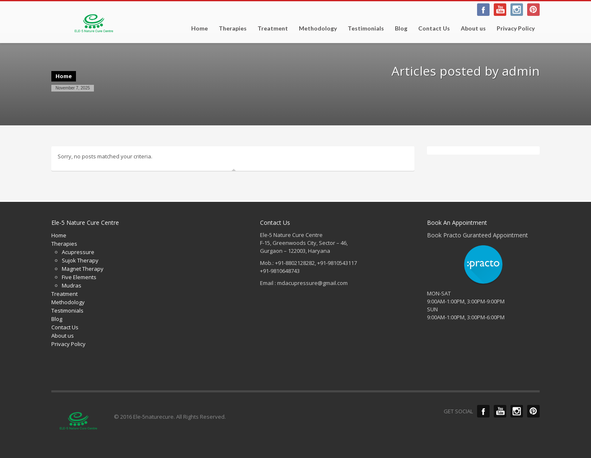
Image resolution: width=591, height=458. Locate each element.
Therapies (230, 28)
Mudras (71, 285)
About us (473, 28)
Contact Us (434, 28)
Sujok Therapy (80, 260)
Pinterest (533, 9)
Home (199, 28)
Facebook (483, 411)
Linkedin (516, 9)
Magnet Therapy (83, 268)
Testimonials (366, 28)
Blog (401, 28)
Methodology (318, 28)
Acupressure (78, 252)
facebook (483, 9)
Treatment (273, 28)
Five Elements (79, 277)
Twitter (500, 9)
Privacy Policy (516, 28)
